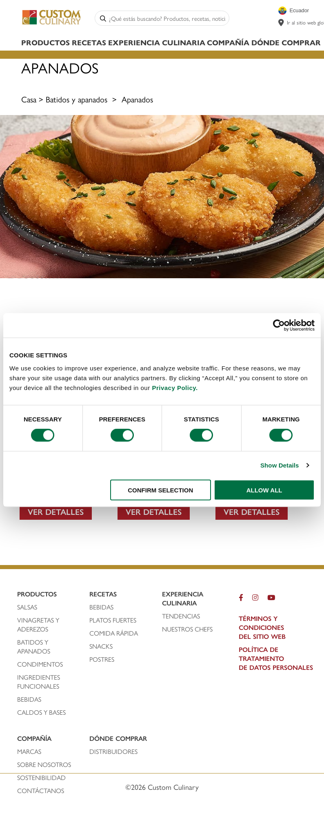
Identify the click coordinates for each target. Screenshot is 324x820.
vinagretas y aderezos (38, 625)
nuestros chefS (187, 629)
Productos (45, 42)
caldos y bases (41, 712)
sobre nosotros (44, 764)
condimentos (40, 664)
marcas (29, 751)
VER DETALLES (56, 511)
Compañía (228, 42)
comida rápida (113, 633)
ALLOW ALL (264, 489)
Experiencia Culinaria (156, 42)
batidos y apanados (34, 647)
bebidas (30, 699)
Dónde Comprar (286, 42)
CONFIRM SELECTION (160, 489)
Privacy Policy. (175, 387)
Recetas (89, 42)
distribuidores (113, 751)
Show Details (279, 465)
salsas (27, 607)
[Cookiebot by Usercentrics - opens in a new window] (279, 325)
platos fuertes (112, 620)
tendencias (181, 616)
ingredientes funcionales (39, 682)
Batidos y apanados (76, 99)
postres (101, 659)
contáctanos (40, 790)
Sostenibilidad (41, 777)
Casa (28, 99)
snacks (101, 646)
